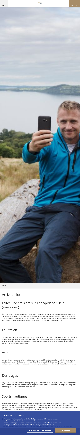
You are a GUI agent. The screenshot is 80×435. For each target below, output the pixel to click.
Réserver (74, 5)
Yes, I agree (65, 430)
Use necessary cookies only (40, 430)
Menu (4, 5)
